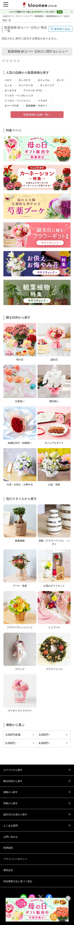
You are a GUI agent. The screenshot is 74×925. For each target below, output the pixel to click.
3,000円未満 (12, 734)
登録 (60, 12)
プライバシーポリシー (15, 859)
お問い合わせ (10, 836)
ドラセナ (42, 100)
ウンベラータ (26, 85)
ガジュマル (44, 80)
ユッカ (8, 85)
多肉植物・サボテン (36, 105)
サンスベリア (47, 85)
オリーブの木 (11, 105)
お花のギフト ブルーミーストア (17, 16)
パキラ (8, 80)
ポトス (60, 80)
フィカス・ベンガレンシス (18, 95)
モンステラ (25, 80)
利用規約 (8, 847)
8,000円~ (44, 743)
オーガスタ (10, 90)
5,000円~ (10, 743)
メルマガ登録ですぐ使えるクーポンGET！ (33, 12)
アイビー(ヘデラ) (32, 90)
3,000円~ (44, 734)
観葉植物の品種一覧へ (37, 114)
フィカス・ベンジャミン (17, 100)
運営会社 (8, 870)
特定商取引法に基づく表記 (17, 881)
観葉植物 (39, 16)
